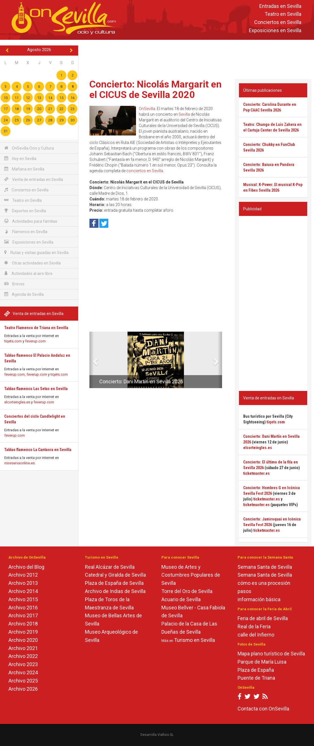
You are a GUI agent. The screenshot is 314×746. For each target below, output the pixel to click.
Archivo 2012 (23, 575)
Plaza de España (256, 670)
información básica (259, 599)
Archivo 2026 (23, 689)
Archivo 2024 (23, 672)
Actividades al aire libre (28, 273)
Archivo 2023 (23, 664)
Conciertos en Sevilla (277, 22)
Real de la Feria (254, 626)
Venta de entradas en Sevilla (33, 179)
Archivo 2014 (23, 591)
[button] (91, 360)
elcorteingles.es (17, 402)
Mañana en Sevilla (24, 169)
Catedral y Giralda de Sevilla (115, 575)
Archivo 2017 (23, 615)
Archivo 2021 (23, 648)
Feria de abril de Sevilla (263, 618)
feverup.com (35, 341)
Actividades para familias (30, 221)
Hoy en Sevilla (20, 158)
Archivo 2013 (23, 583)
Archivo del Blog (26, 567)
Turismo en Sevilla (194, 640)
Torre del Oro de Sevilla (186, 591)
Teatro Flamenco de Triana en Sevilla (36, 327)
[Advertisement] (196, 58)
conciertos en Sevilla (144, 171)
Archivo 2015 (23, 599)
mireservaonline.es (19, 463)
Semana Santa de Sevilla (265, 567)
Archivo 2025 (23, 681)
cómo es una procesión (264, 583)
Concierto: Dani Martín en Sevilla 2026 (141, 381)
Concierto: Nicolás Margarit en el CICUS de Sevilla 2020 (155, 89)
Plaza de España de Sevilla (114, 583)
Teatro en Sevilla (283, 14)
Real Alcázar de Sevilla (110, 567)
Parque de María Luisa (262, 662)
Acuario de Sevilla (181, 599)
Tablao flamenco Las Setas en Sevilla (36, 388)
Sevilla (184, 114)
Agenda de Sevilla (24, 294)
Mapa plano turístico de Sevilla (271, 654)
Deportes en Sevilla (25, 210)
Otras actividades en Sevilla (32, 263)
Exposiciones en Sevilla (275, 30)
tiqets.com (13, 341)
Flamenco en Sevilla (25, 231)
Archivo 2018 (23, 624)
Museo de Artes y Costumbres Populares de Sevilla (190, 575)
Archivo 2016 (23, 608)
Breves (14, 283)
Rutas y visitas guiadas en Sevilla (36, 252)
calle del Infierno (256, 635)
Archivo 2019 (23, 632)
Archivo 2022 (23, 656)
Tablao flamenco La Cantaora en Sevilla (37, 449)
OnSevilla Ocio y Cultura (29, 148)
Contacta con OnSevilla (263, 709)
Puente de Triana (256, 678)
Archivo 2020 (23, 640)
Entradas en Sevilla (280, 6)
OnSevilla (147, 108)
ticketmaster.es (256, 473)
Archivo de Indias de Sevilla (115, 591)
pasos (244, 591)
